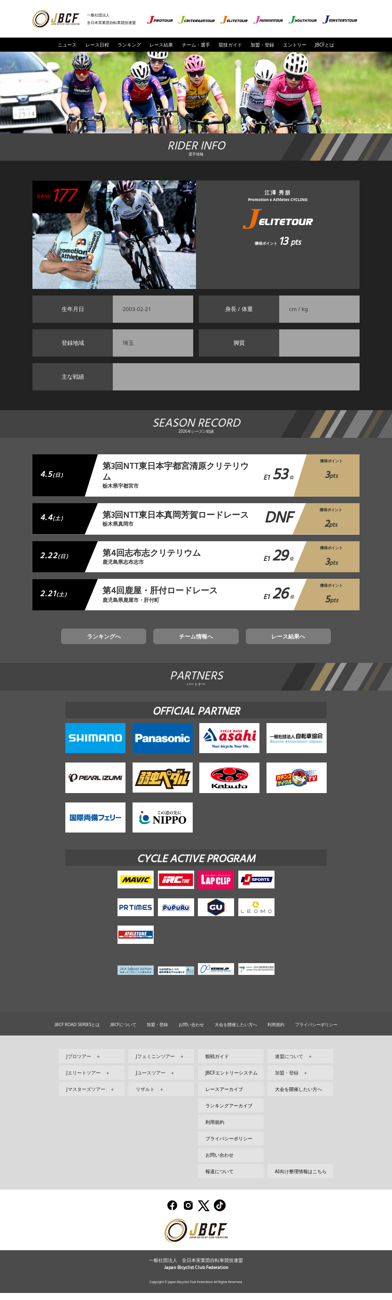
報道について (219, 1178)
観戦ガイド (217, 1062)
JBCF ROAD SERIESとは (77, 1031)
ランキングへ (131, 641)
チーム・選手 (196, 44)
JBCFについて (123, 1031)
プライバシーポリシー (316, 1031)
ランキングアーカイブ (228, 1112)
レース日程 (97, 44)
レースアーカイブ (224, 1095)
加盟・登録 (262, 44)
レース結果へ (260, 641)
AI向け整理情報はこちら (301, 1178)
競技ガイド (230, 44)
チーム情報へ (196, 641)
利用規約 (275, 1031)
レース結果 (161, 44)
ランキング (129, 44)
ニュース (67, 44)
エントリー (294, 44)
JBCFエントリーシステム (231, 1079)
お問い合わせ (191, 1031)
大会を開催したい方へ (236, 1031)
